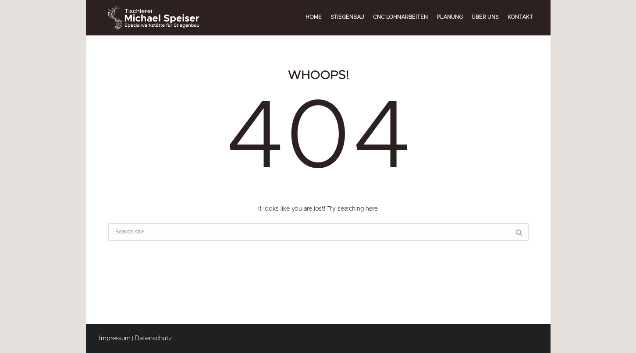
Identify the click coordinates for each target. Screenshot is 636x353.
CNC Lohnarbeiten (400, 17)
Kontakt (520, 17)
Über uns (485, 17)
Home (314, 17)
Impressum (115, 338)
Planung (450, 17)
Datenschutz (153, 338)
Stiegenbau (347, 17)
